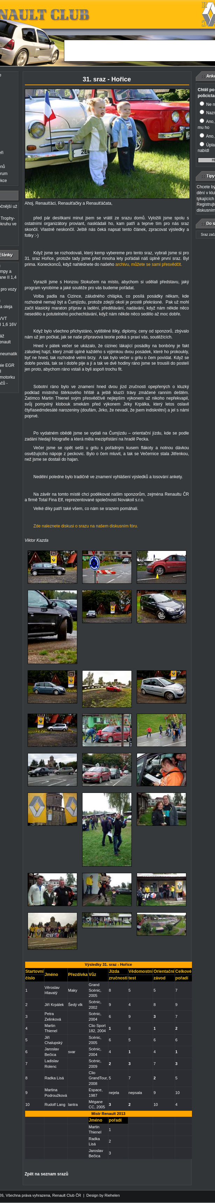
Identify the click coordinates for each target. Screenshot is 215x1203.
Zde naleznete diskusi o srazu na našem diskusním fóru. (86, 526)
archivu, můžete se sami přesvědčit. (148, 264)
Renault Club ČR (66, 1195)
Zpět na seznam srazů (47, 1174)
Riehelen (112, 1195)
